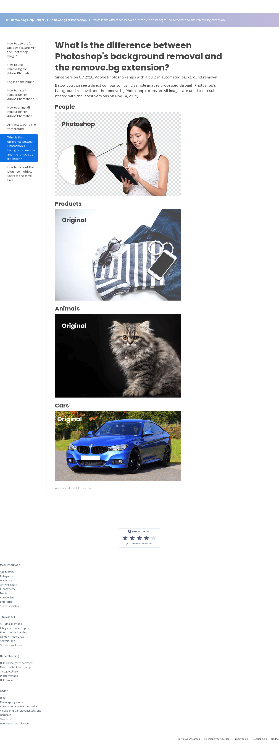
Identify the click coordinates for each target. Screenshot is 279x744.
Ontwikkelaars (8, 584)
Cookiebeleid (260, 738)
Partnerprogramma (11, 702)
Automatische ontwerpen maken (19, 706)
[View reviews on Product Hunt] (139, 538)
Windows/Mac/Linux (12, 636)
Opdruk (275, 738)
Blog (3, 698)
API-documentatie (11, 623)
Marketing (6, 580)
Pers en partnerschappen (15, 723)
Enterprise (6, 601)
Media (3, 593)
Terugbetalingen (9, 671)
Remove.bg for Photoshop (68, 20)
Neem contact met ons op (15, 667)
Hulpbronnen (7, 680)
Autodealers (7, 597)
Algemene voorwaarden (217, 738)
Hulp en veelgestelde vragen (16, 663)
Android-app (7, 641)
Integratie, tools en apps (14, 628)
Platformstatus (9, 675)
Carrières (5, 715)
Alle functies (7, 572)
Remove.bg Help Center (27, 20)
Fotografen (7, 576)
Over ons (5, 719)
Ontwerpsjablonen (11, 645)
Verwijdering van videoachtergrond (20, 710)
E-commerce (8, 589)
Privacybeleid (241, 738)
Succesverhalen (9, 606)
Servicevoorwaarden (189, 738)
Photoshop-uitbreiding (13, 632)
